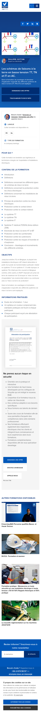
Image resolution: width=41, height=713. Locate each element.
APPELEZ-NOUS (12, 476)
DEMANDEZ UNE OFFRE (20, 91)
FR (6, 133)
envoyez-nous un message (20, 674)
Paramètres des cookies (20, 708)
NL (31, 6)
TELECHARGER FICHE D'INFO (20, 98)
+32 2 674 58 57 (19, 671)
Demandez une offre (26, 117)
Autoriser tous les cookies (20, 702)
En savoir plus (18, 695)
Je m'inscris (31, 654)
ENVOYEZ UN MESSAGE (15, 468)
